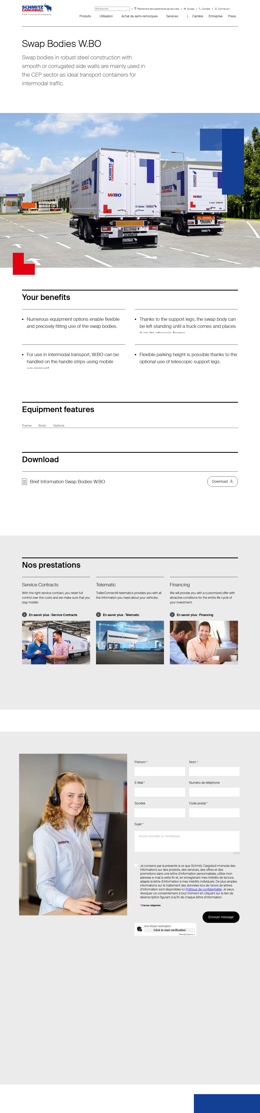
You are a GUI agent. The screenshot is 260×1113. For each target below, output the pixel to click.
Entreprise (216, 16)
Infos (25, 1040)
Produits (85, 16)
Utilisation (106, 16)
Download (220, 481)
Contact (206, 8)
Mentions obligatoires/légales (144, 1103)
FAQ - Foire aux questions (39, 1064)
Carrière (197, 16)
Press (232, 16)
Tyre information (33, 1079)
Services (172, 16)
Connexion (224, 8)
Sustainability (31, 1071)
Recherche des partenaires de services (158, 8)
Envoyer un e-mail (77, 1040)
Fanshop (28, 1056)
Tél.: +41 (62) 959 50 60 (81, 1048)
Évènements (30, 1048)
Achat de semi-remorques (139, 16)
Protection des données (98, 1103)
